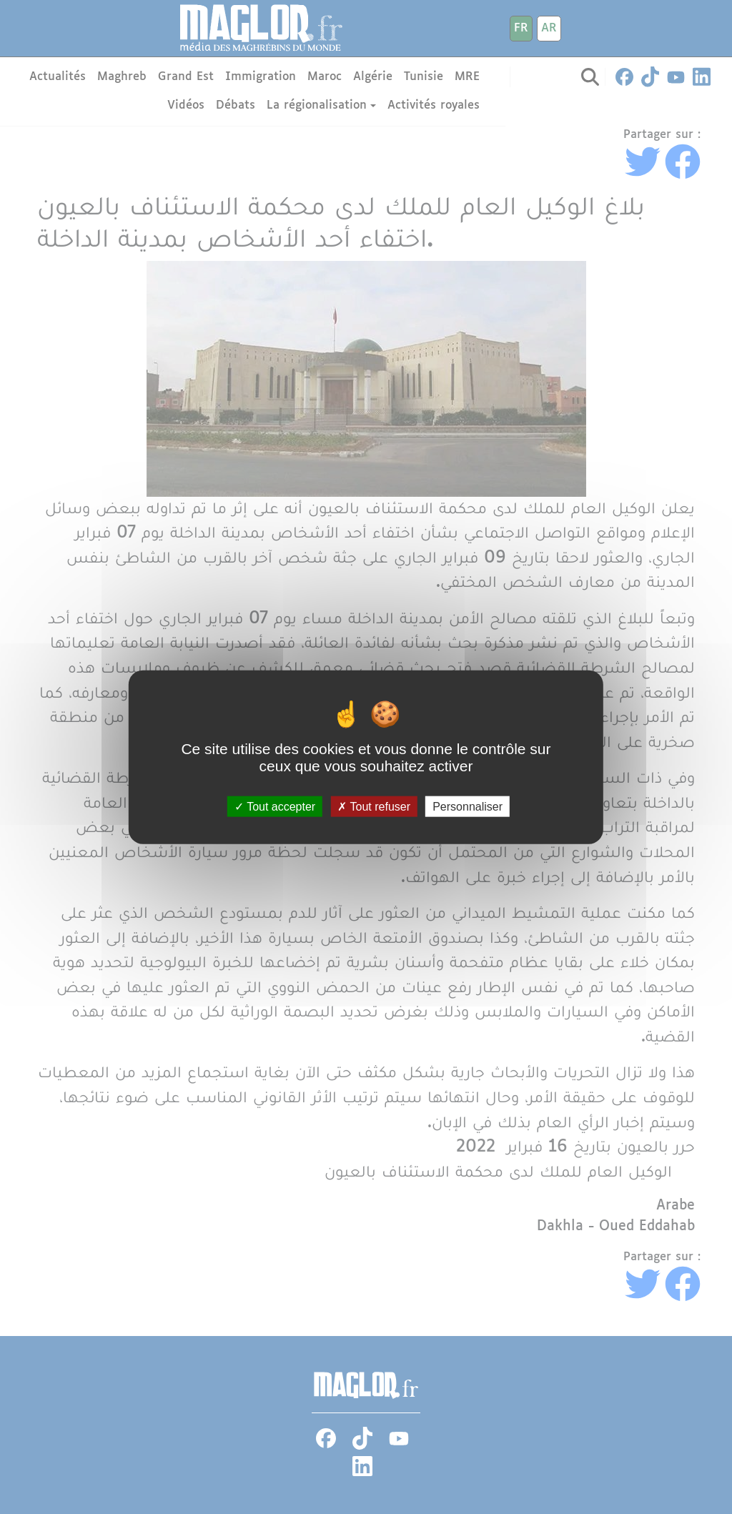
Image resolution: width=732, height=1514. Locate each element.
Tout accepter (274, 806)
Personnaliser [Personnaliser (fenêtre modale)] (467, 806)
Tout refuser (373, 806)
